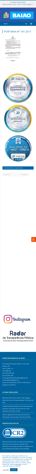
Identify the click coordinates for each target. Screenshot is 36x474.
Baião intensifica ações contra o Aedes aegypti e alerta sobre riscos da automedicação (18, 4)
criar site (14, 442)
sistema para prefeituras (26, 442)
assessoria (15, 444)
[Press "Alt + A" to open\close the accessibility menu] (33, 239)
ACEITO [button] (13, 470)
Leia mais (18, 464)
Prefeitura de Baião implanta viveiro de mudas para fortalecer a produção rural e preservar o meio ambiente (17, 408)
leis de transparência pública (10, 449)
